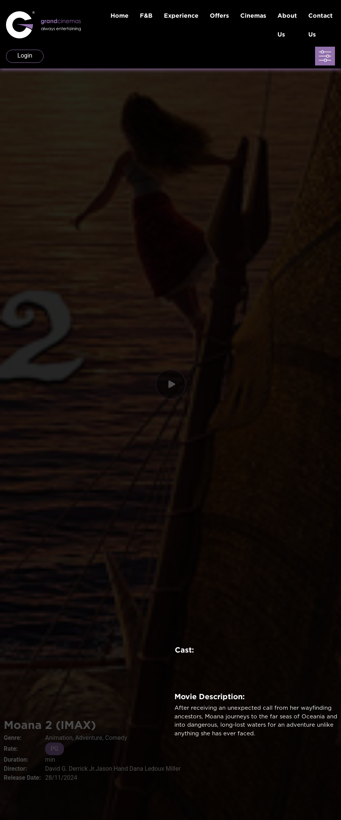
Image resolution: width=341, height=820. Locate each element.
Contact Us (320, 25)
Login (24, 55)
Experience (181, 15)
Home (120, 15)
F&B (146, 15)
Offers (219, 15)
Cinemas (253, 15)
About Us (287, 25)
